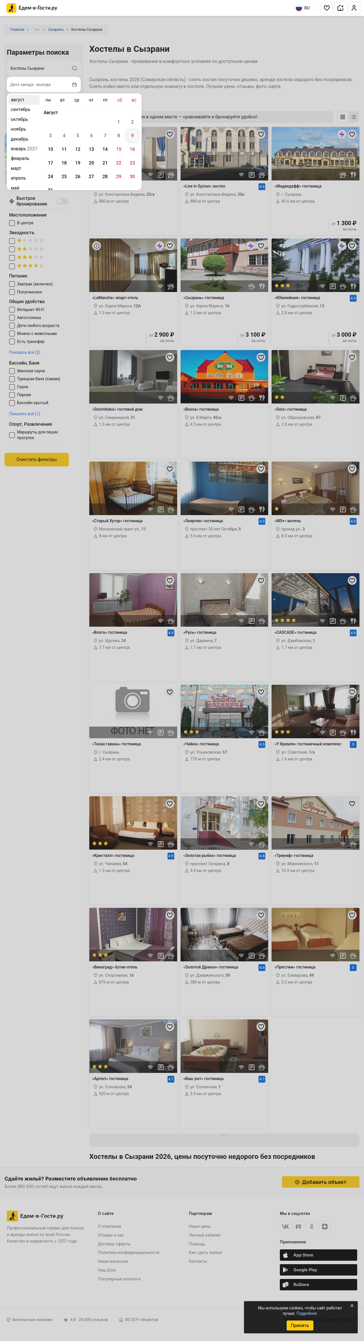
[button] (326, 8)
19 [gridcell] (77, 163)
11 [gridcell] (64, 149)
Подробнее (306, 1313)
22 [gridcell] (118, 163)
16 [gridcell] (132, 149)
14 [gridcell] (104, 149)
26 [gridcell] (77, 176)
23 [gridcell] (132, 163)
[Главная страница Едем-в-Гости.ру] (32, 8)
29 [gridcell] (118, 176)
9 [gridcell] (132, 135)
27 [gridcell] (91, 176)
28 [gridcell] (104, 176)
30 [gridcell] (132, 176)
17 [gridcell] (50, 163)
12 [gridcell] (77, 149)
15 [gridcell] (118, 149)
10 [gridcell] (50, 149)
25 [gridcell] (64, 176)
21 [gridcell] (104, 163)
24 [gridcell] (50, 176)
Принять (300, 1325)
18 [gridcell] (64, 163)
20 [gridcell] (91, 163)
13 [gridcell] (91, 149)
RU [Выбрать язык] (303, 8)
